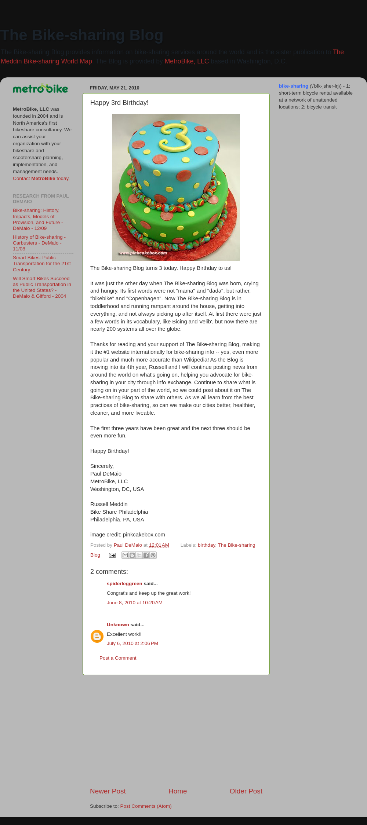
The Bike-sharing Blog (82, 35)
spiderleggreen (124, 583)
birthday (206, 545)
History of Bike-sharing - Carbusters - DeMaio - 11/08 (39, 243)
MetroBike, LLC (187, 61)
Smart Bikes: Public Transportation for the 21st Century (42, 263)
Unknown (118, 624)
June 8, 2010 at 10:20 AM (135, 602)
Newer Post (108, 791)
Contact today (40, 178)
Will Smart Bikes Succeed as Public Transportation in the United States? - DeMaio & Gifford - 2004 (42, 287)
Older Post (246, 791)
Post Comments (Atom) (146, 806)
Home (177, 791)
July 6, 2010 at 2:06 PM (132, 643)
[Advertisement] (176, 731)
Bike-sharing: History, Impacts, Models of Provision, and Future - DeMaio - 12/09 (38, 219)
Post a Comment (118, 658)
